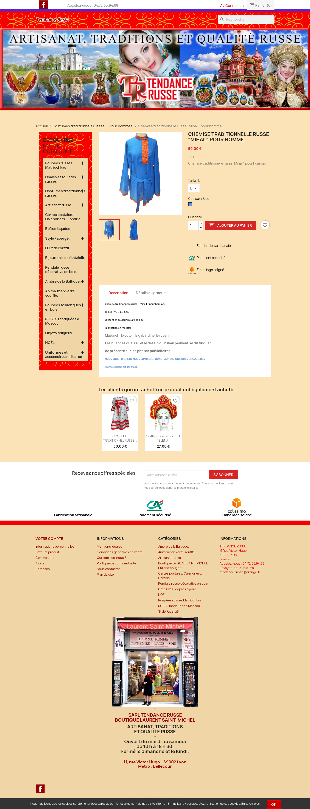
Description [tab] (118, 292)
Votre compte (49, 538)
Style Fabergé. (57, 238)
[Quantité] (193, 225)
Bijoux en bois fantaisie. (65, 257)
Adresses (43, 569)
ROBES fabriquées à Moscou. (62, 321)
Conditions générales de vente (120, 552)
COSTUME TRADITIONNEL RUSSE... (120, 438)
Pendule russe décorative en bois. (61, 269)
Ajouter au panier (230, 225)
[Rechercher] (246, 19)
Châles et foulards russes (60, 179)
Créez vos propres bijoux (177, 589)
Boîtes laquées (57, 228)
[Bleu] (191, 205)
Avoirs (40, 563)
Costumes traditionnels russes (65, 193)
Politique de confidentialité (116, 563)
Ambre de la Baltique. (63, 281)
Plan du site (105, 574)
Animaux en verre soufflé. (60, 293)
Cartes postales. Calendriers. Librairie (63, 216)
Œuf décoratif (57, 248)
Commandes (45, 558)
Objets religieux (58, 333)
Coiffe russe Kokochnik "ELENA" (163, 438)
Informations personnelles (55, 546)
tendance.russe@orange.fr (240, 572)
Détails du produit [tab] (151, 292)
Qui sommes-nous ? (111, 558)
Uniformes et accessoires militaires (63, 354)
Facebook (43, 4)
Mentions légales (109, 546)
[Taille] (194, 188)
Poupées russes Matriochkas (58, 165)
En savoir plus (250, 804)
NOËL (50, 342)
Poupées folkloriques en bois (63, 307)
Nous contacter (108, 569)
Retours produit (47, 552)
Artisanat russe (58, 205)
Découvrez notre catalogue (58, 145)
